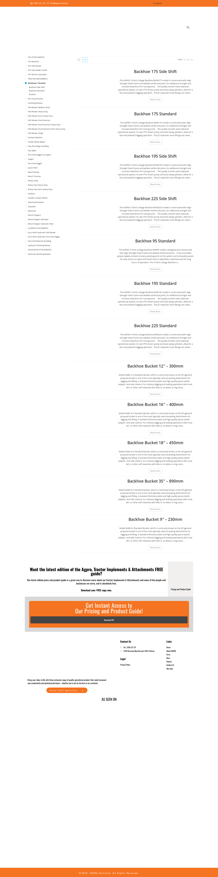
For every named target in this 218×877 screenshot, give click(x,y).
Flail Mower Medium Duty (39, 107)
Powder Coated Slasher (38, 198)
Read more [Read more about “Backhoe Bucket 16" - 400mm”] (155, 432)
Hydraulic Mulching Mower (39, 254)
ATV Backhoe (33, 61)
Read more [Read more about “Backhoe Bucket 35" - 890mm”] (155, 509)
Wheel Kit (32, 211)
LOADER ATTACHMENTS (38, 228)
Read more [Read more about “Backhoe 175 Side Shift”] (155, 99)
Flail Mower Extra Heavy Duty (40, 116)
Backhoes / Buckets (37, 83)
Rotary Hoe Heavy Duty (38, 185)
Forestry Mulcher (35, 137)
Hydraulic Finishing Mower (39, 245)
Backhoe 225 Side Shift (155, 198)
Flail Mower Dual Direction (39, 120)
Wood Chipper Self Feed (38, 219)
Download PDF (109, 619)
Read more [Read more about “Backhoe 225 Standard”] (155, 354)
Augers (31, 159)
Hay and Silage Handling (38, 146)
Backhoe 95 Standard (155, 241)
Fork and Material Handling (39, 241)
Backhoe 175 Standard (155, 113)
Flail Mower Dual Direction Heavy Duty (44, 124)
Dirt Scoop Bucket (35, 98)
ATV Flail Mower (34, 66)
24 (188, 59)
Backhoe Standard (37, 90)
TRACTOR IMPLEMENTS (38, 78)
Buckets (32, 94)
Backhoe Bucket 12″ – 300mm (155, 366)
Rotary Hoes (33, 180)
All (191, 59)
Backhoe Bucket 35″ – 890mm (155, 481)
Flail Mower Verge (35, 133)
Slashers (31, 193)
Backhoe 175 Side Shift (155, 71)
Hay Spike (32, 150)
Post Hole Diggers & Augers (39, 154)
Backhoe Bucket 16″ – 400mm (155, 404)
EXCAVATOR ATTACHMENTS (39, 249)
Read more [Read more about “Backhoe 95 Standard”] (155, 269)
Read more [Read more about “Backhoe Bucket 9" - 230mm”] (155, 547)
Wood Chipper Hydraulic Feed (40, 224)
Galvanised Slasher (36, 202)
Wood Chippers (34, 215)
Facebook (157, 3)
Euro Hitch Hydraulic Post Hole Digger (44, 236)
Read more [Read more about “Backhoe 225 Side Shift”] (155, 227)
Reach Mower (33, 172)
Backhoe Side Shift (37, 87)
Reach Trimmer (34, 176)
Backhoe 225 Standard (155, 325)
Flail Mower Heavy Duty (38, 111)
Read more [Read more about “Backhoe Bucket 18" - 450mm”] (155, 471)
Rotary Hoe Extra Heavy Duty (40, 189)
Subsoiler (32, 206)
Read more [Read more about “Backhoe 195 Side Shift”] (155, 184)
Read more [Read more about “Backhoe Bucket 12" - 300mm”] (155, 394)
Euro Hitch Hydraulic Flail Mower (42, 232)
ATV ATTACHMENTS (36, 57)
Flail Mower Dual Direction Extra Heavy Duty (46, 129)
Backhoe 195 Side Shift (155, 156)
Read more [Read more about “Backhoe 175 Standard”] (155, 142)
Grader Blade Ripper (36, 142)
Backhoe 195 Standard (155, 283)
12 (185, 59)
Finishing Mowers (35, 103)
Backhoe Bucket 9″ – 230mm (155, 519)
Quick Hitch (33, 167)
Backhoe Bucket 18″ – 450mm (155, 442)
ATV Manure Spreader (37, 74)
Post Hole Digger (35, 163)
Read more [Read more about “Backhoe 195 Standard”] (155, 311)
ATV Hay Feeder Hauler (37, 70)
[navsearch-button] (188, 28)
